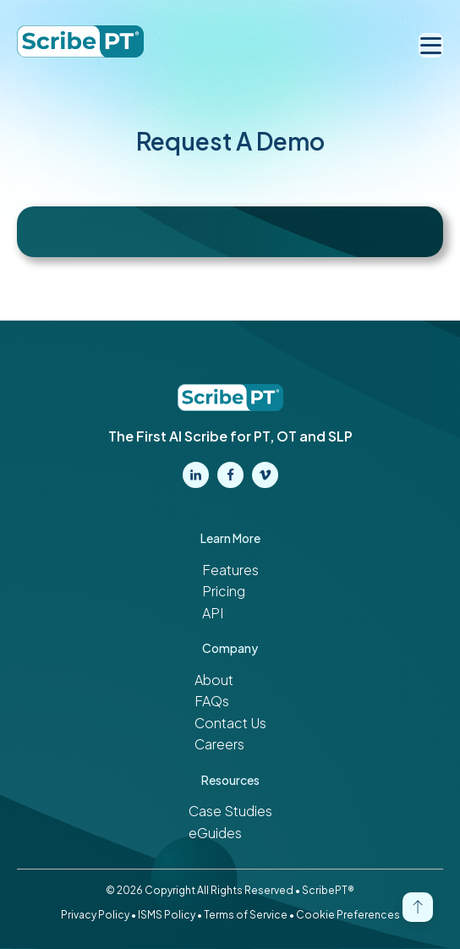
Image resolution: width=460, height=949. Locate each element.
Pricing (223, 591)
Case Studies (230, 811)
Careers (219, 744)
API (212, 613)
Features (230, 570)
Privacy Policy (95, 914)
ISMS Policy (166, 914)
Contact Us (230, 723)
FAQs (211, 701)
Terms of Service (246, 914)
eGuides (215, 833)
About (213, 679)
